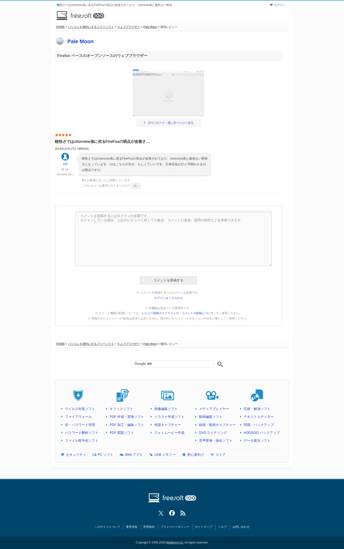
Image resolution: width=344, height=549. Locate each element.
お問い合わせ (241, 526)
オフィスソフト (121, 409)
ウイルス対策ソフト (80, 409)
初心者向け (195, 454)
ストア (221, 454)
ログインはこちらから (168, 298)
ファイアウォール (78, 417)
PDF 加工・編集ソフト (127, 425)
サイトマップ (203, 526)
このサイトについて (107, 526)
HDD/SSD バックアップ (262, 433)
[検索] (172, 364)
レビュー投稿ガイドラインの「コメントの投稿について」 (179, 313)
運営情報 (131, 526)
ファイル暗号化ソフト (81, 440)
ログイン (279, 5)
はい (136, 185)
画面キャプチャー (167, 425)
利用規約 (149, 526)
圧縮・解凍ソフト (257, 409)
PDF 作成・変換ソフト (127, 417)
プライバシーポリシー (175, 526)
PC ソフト (105, 454)
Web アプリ (134, 454)
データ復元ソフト (257, 440)
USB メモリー (165, 454)
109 (65, 161)
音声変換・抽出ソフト (215, 440)
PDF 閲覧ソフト (122, 433)
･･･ (207, 179)
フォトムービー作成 (169, 433)
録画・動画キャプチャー (217, 425)
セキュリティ (76, 454)
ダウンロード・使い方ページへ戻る (169, 122)
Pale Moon (150, 27)
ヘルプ (222, 526)
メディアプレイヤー (214, 409)
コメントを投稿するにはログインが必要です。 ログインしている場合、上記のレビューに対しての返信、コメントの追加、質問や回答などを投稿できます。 (173, 238)
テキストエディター (259, 417)
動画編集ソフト (210, 417)
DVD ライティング (213, 433)
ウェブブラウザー (128, 27)
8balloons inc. (175, 542)
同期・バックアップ (259, 425)
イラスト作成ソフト (169, 417)
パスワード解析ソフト (81, 433)
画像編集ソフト (166, 409)
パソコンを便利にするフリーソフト (91, 27)
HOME (60, 27)
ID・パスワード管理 (80, 425)
